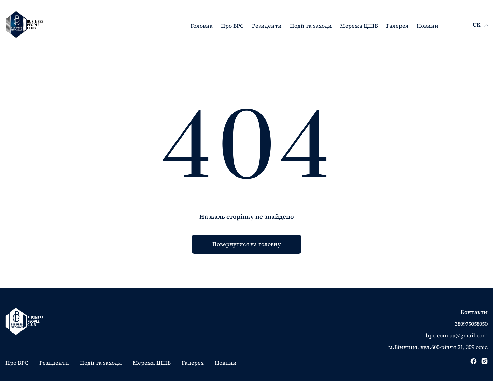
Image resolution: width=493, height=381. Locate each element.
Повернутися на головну (246, 244)
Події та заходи (311, 25)
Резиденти (267, 25)
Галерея (397, 25)
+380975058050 (470, 323)
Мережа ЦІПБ (359, 25)
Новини (427, 25)
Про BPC (232, 25)
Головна (202, 25)
